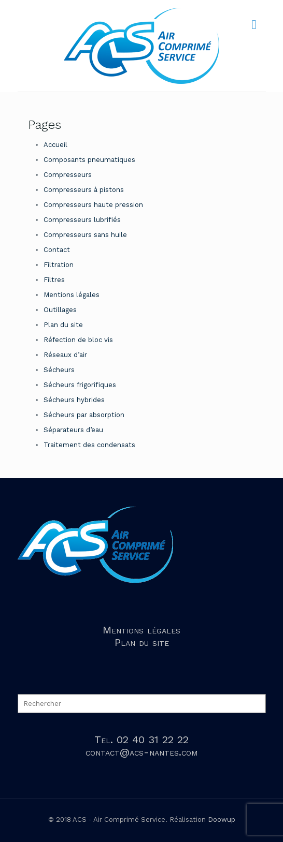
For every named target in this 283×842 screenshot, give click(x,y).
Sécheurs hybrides (74, 400)
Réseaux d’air (65, 355)
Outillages (60, 310)
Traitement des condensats (89, 445)
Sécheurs (59, 370)
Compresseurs (68, 175)
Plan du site (63, 325)
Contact (57, 250)
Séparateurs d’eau (73, 430)
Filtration (59, 265)
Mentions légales (72, 295)
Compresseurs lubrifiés (82, 220)
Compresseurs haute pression (93, 205)
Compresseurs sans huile (85, 235)
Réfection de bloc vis (78, 340)
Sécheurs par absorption (84, 415)
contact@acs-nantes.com (141, 752)
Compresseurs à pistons (84, 190)
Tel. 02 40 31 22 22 (141, 739)
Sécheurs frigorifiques (80, 385)
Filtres (54, 280)
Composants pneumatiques (89, 160)
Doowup (221, 819)
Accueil (55, 145)
